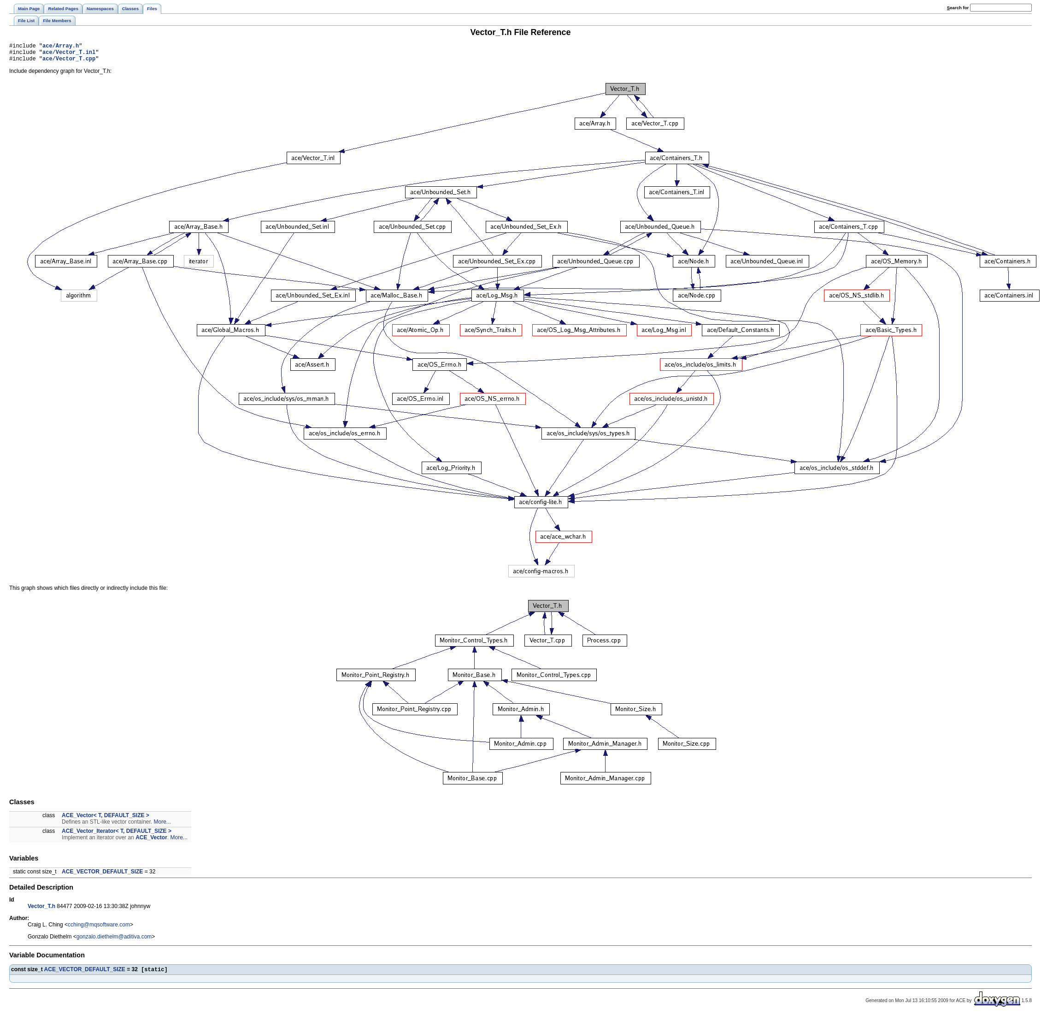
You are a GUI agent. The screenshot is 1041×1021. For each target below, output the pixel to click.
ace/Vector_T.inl (68, 55)
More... (162, 826)
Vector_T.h (41, 910)
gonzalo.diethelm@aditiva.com (114, 941)
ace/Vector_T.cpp (68, 62)
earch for (958, 7)
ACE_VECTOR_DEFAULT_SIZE (102, 876)
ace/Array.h (60, 47)
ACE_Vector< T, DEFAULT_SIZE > (105, 819)
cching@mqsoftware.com (99, 929)
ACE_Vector (151, 841)
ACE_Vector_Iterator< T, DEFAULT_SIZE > (116, 835)
